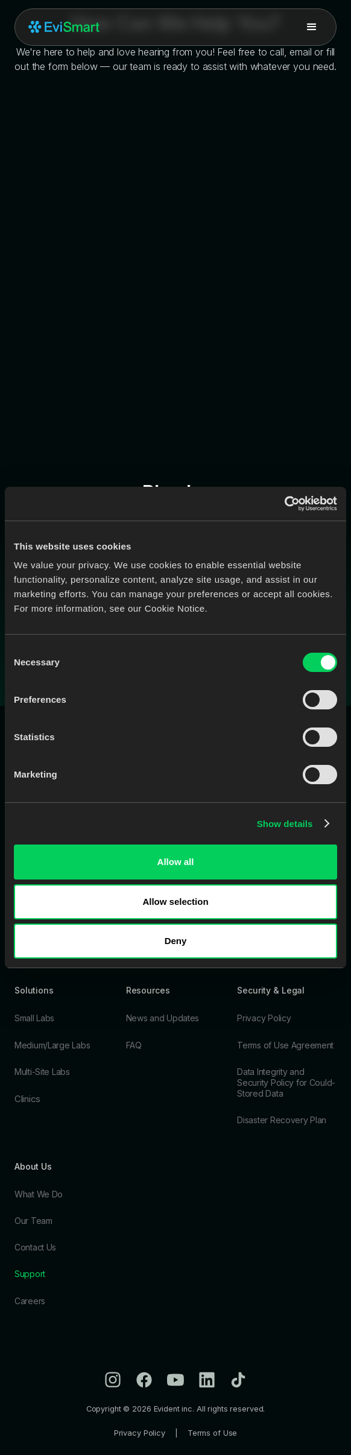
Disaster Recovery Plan (281, 1120)
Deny (176, 941)
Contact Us (35, 1247)
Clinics (27, 1099)
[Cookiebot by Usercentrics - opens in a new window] (284, 504)
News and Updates (163, 1018)
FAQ (134, 1045)
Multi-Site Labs (42, 1072)
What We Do (38, 1194)
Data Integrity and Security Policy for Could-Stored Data (286, 1082)
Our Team (33, 1221)
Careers (29, 1301)
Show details (285, 824)
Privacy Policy (264, 1018)
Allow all (175, 862)
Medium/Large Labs (52, 1045)
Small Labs (34, 1018)
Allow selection (175, 901)
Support (29, 1274)
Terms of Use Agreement (285, 1045)
